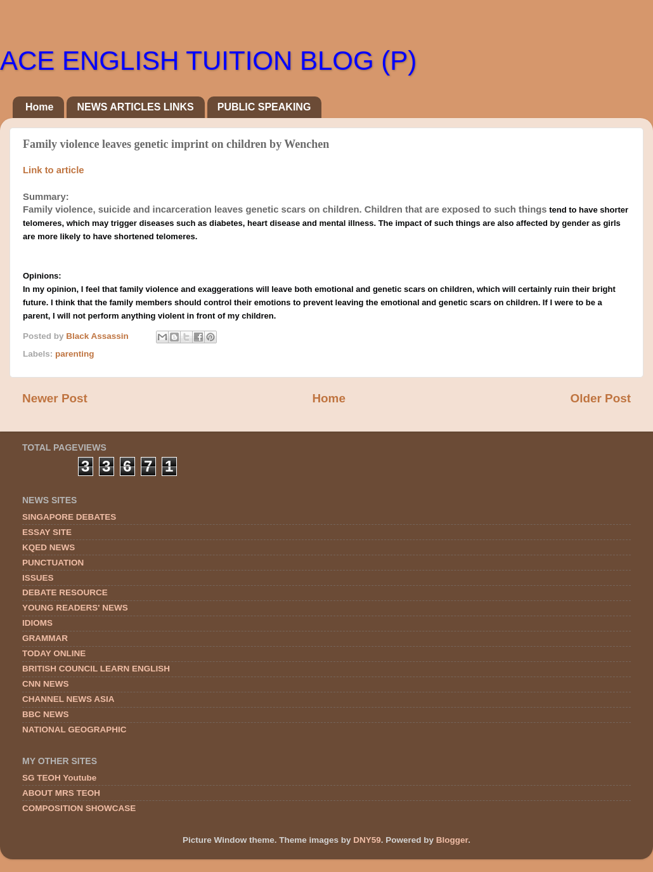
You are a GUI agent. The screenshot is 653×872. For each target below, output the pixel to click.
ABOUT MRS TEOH (61, 793)
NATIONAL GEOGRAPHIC (74, 729)
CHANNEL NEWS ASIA (68, 699)
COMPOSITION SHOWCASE (79, 808)
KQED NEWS (48, 547)
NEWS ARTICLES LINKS (135, 107)
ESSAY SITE (47, 532)
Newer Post (54, 398)
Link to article (53, 170)
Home (39, 107)
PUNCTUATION (53, 562)
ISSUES (38, 578)
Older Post (600, 398)
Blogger (452, 840)
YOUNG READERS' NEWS (75, 607)
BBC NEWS (45, 714)
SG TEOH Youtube (59, 778)
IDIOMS (37, 623)
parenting (74, 354)
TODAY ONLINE (54, 653)
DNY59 (367, 840)
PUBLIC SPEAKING (264, 107)
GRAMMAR (45, 638)
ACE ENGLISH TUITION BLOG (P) (208, 61)
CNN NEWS (45, 684)
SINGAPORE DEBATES (69, 517)
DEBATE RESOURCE (65, 592)
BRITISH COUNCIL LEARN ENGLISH (96, 668)
